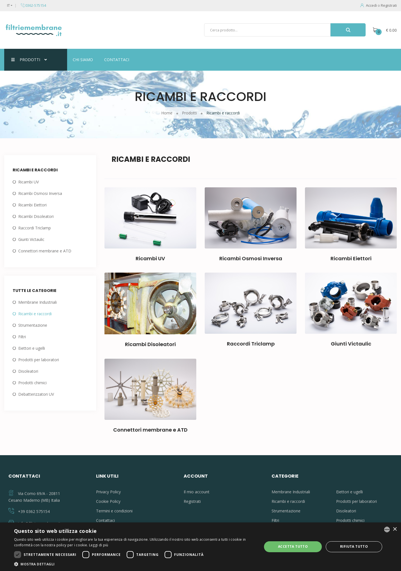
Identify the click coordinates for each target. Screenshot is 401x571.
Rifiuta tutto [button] (354, 546)
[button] (134, 564)
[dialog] (200, 546)
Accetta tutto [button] (293, 546)
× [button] (395, 529)
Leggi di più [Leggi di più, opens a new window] (98, 545)
